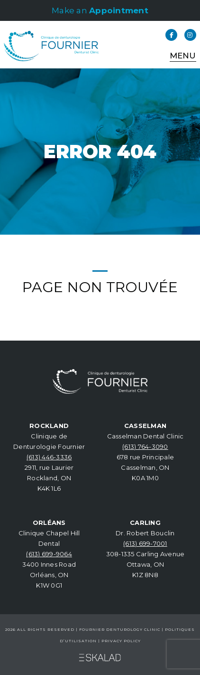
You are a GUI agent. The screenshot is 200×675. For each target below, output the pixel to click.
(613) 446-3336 (49, 457)
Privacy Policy (121, 640)
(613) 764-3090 (145, 446)
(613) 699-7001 (145, 543)
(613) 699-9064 (49, 554)
